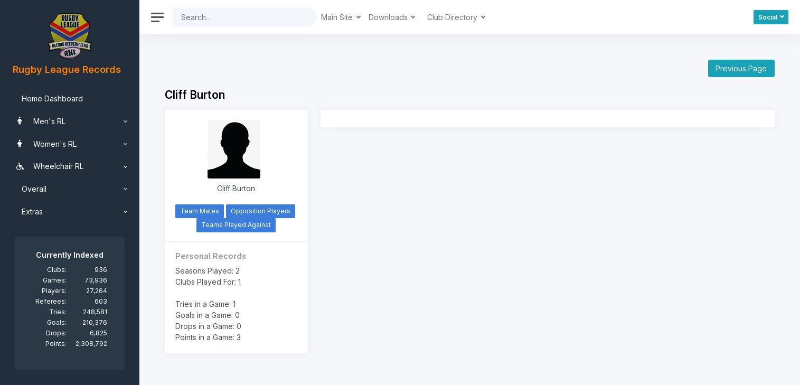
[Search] (236, 17)
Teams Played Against (236, 225)
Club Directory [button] (453, 17)
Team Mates (199, 211)
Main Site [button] (338, 17)
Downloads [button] (389, 17)
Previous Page (741, 68)
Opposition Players (260, 211)
